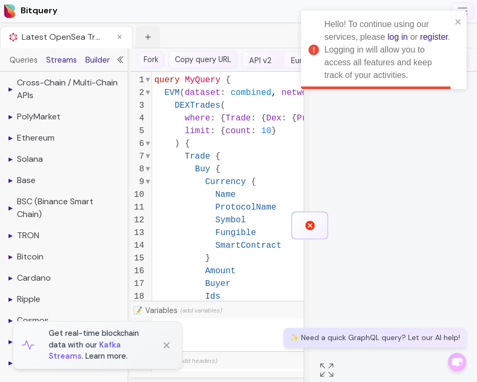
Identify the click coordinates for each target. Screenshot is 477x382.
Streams (61, 60)
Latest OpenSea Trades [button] (61, 36)
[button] (116, 37)
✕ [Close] (166, 345)
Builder (97, 60)
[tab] (66, 37)
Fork (151, 59)
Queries (24, 60)
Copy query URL (203, 59)
